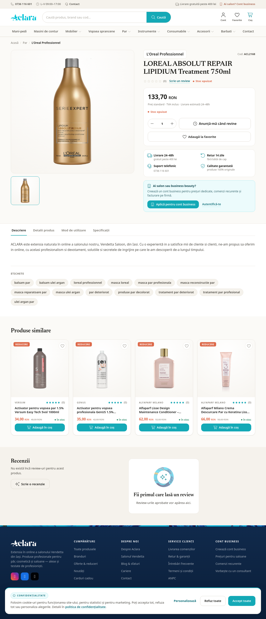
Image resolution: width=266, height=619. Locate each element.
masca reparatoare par (30, 292)
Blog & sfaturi (130, 564)
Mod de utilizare (74, 230)
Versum (20, 402)
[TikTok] (35, 576)
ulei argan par (24, 302)
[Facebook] (25, 576)
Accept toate (242, 601)
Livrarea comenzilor (181, 549)
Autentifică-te (211, 204)
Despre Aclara (130, 549)
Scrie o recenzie (30, 484)
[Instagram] (15, 576)
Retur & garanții (179, 556)
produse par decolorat (133, 292)
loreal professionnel (88, 283)
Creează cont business (231, 549)
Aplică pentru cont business (173, 204)
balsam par (22, 283)
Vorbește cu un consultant (233, 571)
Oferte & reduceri (86, 564)
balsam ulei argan (52, 283)
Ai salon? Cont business (237, 4)
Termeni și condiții (180, 571)
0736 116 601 (21, 4)
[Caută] (94, 17)
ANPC (172, 578)
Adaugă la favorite (199, 137)
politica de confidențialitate (85, 607)
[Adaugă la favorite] (62, 346)
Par (25, 43)
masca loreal (120, 283)
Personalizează (185, 601)
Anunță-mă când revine (215, 123)
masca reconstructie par (197, 283)
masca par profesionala (154, 283)
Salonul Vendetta (132, 556)
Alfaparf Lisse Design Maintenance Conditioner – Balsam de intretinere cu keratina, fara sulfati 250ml (164, 410)
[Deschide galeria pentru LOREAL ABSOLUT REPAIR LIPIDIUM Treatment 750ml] (72, 111)
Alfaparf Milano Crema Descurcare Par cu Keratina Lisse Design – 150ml (225, 410)
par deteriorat (99, 292)
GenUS (81, 402)
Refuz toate (212, 601)
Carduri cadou (83, 578)
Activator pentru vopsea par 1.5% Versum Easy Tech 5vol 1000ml (39, 410)
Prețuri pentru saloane (231, 556)
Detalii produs (43, 230)
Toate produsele (85, 549)
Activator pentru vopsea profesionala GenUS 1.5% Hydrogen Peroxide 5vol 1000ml (100, 410)
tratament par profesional (221, 292)
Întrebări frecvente (181, 564)
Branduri (80, 556)
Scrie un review (179, 81)
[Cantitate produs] (162, 123)
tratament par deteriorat (176, 292)
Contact (72, 4)
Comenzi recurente (228, 564)
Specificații (101, 230)
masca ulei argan (68, 292)
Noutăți (79, 571)
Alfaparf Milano (151, 402)
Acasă (14, 43)
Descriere (19, 230)
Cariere (126, 571)
